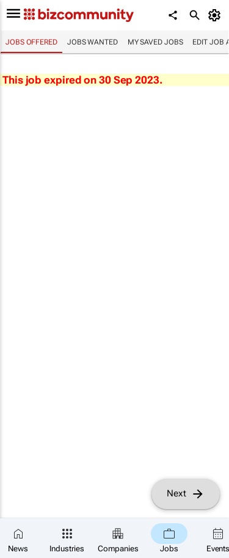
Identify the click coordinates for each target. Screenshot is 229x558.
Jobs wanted (92, 42)
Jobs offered (31, 42)
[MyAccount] (216, 15)
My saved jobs (155, 42)
